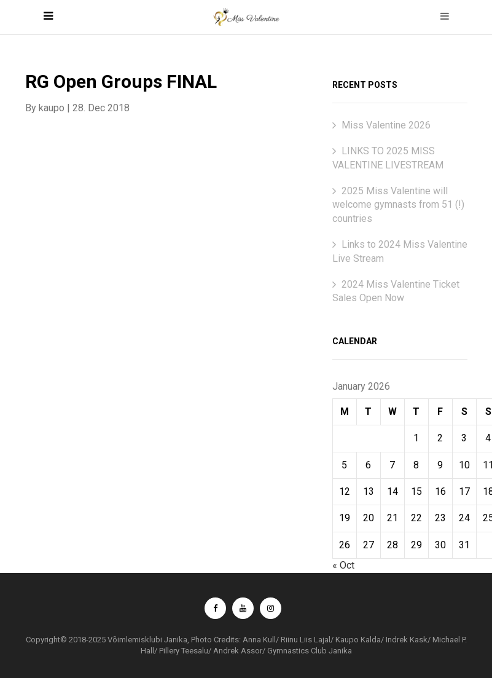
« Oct (343, 565)
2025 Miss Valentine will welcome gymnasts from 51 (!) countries (398, 204)
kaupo (51, 108)
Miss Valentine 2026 (386, 125)
